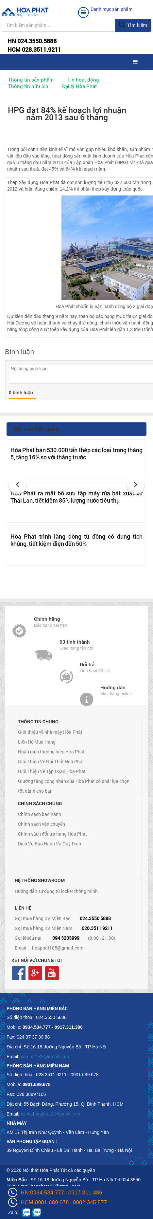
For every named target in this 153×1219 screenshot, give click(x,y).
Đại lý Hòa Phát (79, 86)
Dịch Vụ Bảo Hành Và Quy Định (49, 843)
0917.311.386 (85, 1193)
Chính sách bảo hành (39, 814)
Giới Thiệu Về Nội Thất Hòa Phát (51, 761)
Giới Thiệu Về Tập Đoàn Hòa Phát (52, 771)
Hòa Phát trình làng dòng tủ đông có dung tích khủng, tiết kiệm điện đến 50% (76, 539)
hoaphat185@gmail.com (57, 948)
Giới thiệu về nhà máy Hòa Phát (50, 732)
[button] (17, 485)
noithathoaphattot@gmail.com (49, 1114)
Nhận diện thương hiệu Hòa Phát (51, 751)
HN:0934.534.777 (42, 1193)
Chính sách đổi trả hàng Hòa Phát (52, 834)
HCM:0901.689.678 (45, 1202)
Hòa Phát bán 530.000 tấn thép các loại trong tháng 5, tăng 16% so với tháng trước (76, 453)
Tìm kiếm (133, 25)
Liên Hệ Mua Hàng (37, 742)
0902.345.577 (90, 1202)
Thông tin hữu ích (28, 86)
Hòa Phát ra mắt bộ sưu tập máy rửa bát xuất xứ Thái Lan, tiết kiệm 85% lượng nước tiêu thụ (76, 496)
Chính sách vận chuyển (41, 824)
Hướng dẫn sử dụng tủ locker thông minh (56, 891)
